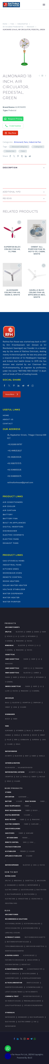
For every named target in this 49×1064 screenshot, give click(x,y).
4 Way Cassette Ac (12, 673)
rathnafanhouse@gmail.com (20, 482)
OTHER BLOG (10, 1012)
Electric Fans (11, 539)
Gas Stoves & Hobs (13, 561)
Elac (17, 777)
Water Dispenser (13, 593)
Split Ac (8, 632)
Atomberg (20, 730)
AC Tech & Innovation (13, 983)
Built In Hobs (30, 801)
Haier (44, 632)
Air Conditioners (13, 502)
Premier (23, 851)
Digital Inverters (13, 527)
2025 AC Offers (32, 960)
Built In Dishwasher (13, 810)
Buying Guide (10, 876)
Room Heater (10, 767)
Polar (9, 740)
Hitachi (9, 636)
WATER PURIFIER (10, 1026)
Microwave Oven (12, 573)
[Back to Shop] (42, 76)
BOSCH (35, 810)
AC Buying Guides (12, 955)
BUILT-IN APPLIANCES (37, 1017)
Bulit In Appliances (14, 894)
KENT (27, 756)
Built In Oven (10, 819)
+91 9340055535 (14, 469)
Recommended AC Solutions (16, 919)
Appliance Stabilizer (13, 856)
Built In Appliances (12, 806)
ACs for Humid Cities (30, 928)
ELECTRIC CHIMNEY (24, 1022)
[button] (5, 176)
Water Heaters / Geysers (14, 772)
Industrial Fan (23, 24)
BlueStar (19, 632)
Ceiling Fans (35, 899)
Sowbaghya (24, 740)
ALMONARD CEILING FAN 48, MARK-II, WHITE (12, 292)
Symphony (37, 702)
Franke (24, 838)
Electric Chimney (11, 890)
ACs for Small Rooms (13, 923)
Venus (18, 744)
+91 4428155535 (14, 457)
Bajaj (7, 702)
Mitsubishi (32, 636)
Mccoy (34, 735)
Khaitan (26, 735)
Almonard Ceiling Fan (19, 147)
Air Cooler (9, 506)
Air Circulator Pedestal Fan (13, 26)
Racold (42, 777)
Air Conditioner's (12, 627)
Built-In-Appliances (14, 523)
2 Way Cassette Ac (12, 668)
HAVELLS (42, 756)
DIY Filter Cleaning (29, 973)
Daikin (36, 632)
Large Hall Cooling (12, 933)
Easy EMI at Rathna (12, 964)
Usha (15, 707)
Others (8, 792)
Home (5, 24)
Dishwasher (10, 531)
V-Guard (23, 707)
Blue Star (18, 756)
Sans (25, 842)
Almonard (30, 26)
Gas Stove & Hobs (27, 890)
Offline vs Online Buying (33, 1005)
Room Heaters (11, 581)
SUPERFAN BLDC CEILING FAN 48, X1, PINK (12, 249)
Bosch (7, 719)
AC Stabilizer (10, 851)
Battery (8, 514)
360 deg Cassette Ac (13, 686)
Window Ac (9, 645)
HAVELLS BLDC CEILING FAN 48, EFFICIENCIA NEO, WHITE (36, 293)
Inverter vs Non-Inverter (14, 951)
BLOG (7, 910)
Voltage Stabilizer (14, 589)
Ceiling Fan (38, 147)
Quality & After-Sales (13, 1005)
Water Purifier (12, 602)
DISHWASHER (22, 1017)
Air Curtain (9, 510)
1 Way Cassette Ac (12, 659)
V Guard (10, 744)
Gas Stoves (9, 833)
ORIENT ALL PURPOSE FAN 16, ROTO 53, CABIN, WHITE (36, 250)
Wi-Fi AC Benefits (31, 992)
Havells (17, 735)
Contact (8, 423)
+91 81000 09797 (14, 444)
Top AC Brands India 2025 (14, 946)
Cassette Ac (10, 654)
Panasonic (20, 641)
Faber (15, 719)
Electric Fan (10, 151)
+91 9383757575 (14, 463)
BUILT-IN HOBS (10, 1022)
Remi (15, 740)
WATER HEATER (10, 1017)
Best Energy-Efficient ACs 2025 (18, 942)
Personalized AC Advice (32, 1001)
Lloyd (22, 636)
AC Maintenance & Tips (14, 969)
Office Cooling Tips (12, 928)
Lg (16, 636)
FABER (34, 756)
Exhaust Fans (11, 543)
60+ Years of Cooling (13, 1001)
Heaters (21, 885)
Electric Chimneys (13, 535)
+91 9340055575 (14, 476)
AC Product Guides (12, 937)
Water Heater (11, 597)
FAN (35, 1022)
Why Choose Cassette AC (35, 946)
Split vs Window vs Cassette (35, 937)
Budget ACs (26, 964)
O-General (9, 641)
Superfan (35, 740)
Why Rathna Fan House (31, 996)
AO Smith (8, 756)
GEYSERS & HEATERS (12, 763)
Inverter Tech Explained (14, 987)
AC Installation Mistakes (31, 978)
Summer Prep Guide (12, 978)
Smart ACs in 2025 (33, 983)
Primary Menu (44, 4)
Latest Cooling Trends (13, 992)
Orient (7, 707)
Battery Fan (10, 518)
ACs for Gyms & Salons (32, 923)
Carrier (28, 632)
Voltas (29, 641)
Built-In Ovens (29, 894)
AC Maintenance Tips (34, 969)
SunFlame (35, 824)
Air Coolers (41, 880)
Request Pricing (13, 118)
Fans (12, 24)
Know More (11, 394)
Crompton (26, 702)
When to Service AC (12, 973)
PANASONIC (36, 819)
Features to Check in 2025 (14, 960)
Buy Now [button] (10, 133)
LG (28, 819)
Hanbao (8, 735)
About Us (8, 419)
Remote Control (12, 577)
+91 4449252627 (14, 450)
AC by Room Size (28, 955)
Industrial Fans (12, 565)
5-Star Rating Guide (33, 987)
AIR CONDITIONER (11, 914)
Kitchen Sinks (11, 569)
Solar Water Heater (15, 585)
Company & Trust (12, 996)
